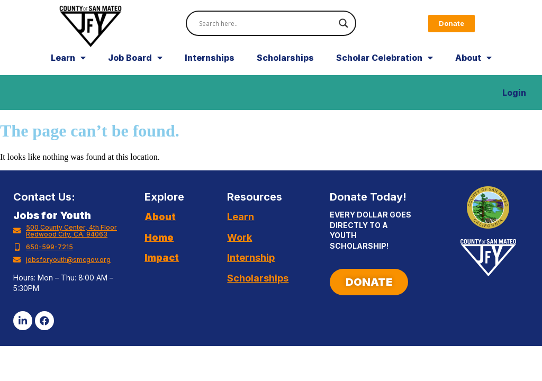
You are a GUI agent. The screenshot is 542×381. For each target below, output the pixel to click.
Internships (209, 69)
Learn (68, 69)
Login (514, 104)
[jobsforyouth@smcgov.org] (17, 271)
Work (239, 249)
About (473, 69)
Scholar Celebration (384, 69)
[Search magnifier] (343, 23)
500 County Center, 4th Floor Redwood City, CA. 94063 (71, 242)
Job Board (135, 69)
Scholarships (285, 69)
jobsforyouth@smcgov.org (68, 271)
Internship (251, 269)
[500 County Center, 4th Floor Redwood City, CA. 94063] (17, 242)
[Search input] (266, 23)
